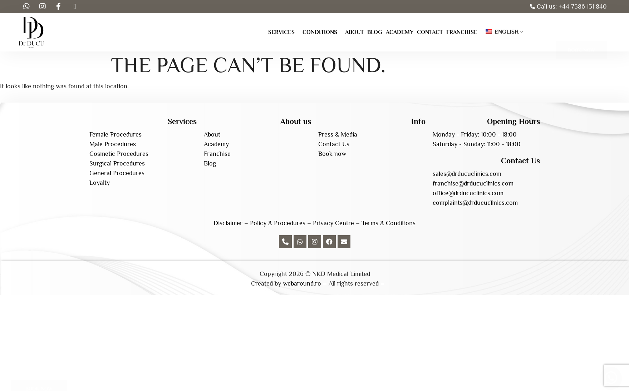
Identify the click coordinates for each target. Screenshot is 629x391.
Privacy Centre (333, 223)
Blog (374, 32)
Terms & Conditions (389, 223)
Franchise (461, 32)
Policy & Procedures (277, 223)
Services (281, 32)
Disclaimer (227, 223)
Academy (399, 32)
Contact (430, 32)
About (354, 32)
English (502, 32)
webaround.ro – (305, 283)
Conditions (320, 32)
